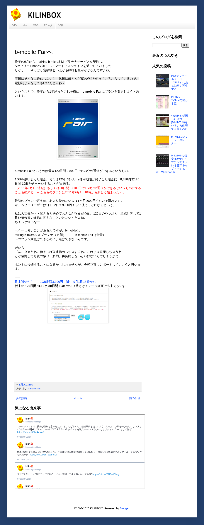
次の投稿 (21, 398)
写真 (60, 25)
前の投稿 (134, 398)
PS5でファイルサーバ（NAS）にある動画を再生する (179, 82)
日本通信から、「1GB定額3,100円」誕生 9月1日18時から (55, 281)
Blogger (124, 508)
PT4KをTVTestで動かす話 (179, 100)
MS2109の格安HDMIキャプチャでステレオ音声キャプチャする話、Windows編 (172, 164)
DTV (14, 25)
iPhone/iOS (34, 388)
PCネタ (48, 25)
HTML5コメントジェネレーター (179, 140)
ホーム (78, 398)
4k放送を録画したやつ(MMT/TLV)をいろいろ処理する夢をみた (179, 122)
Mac (25, 25)
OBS (35, 25)
